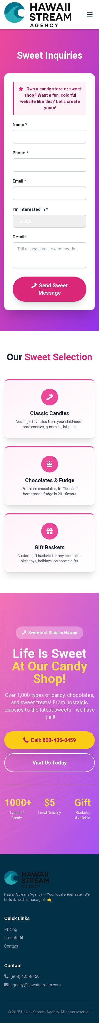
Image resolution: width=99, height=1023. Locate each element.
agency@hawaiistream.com (32, 984)
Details (20, 236)
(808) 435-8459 (22, 976)
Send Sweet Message (49, 289)
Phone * (20, 152)
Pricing (10, 929)
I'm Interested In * (30, 209)
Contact (11, 946)
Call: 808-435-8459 (49, 740)
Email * (19, 181)
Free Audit (13, 937)
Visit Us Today (49, 763)
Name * (20, 124)
